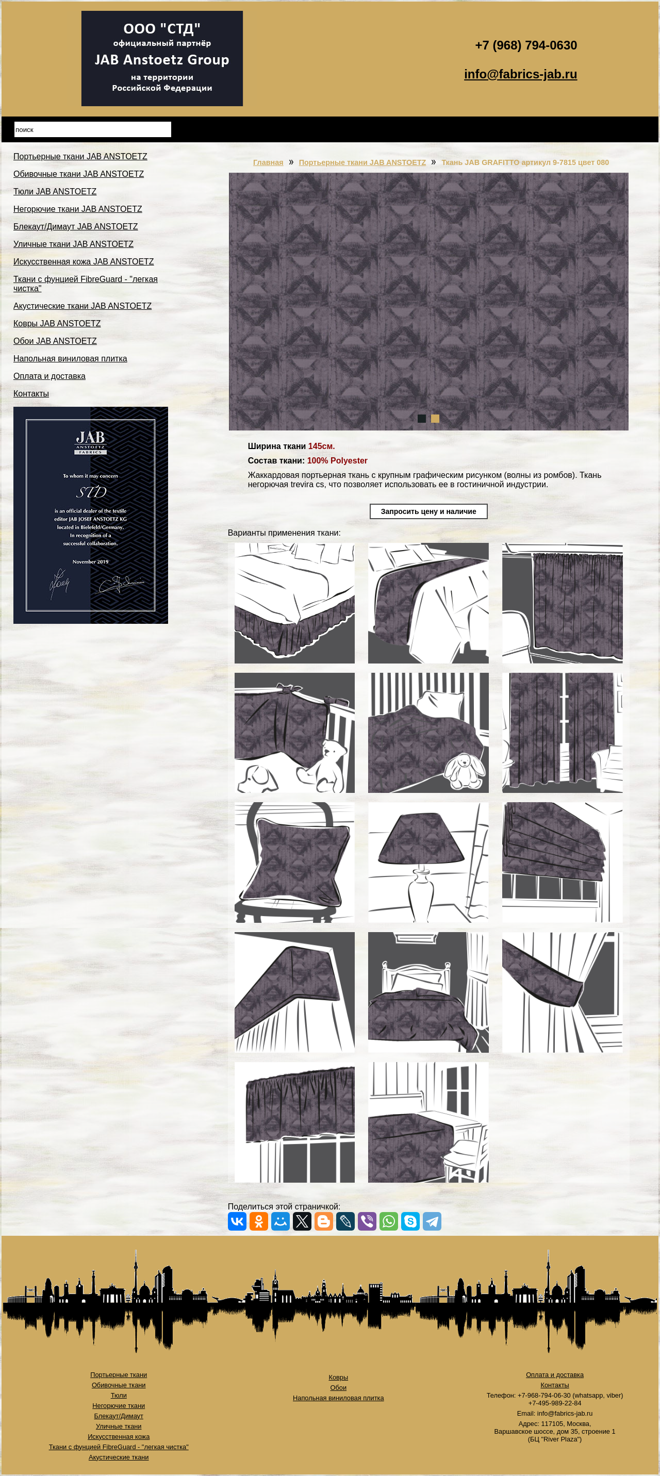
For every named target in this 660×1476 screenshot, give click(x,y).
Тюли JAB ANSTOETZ (54, 191)
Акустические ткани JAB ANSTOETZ (82, 306)
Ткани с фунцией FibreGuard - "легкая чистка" (119, 1447)
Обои (339, 1387)
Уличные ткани (119, 1426)
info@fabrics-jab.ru (520, 74)
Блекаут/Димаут (118, 1416)
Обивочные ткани (119, 1385)
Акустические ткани (119, 1457)
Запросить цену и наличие (428, 511)
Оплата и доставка (49, 376)
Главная (268, 162)
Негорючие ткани (118, 1405)
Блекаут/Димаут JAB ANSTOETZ (75, 226)
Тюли (119, 1395)
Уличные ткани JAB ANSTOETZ (73, 244)
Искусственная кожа (119, 1436)
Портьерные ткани (118, 1375)
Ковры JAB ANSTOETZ (57, 323)
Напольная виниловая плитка (70, 358)
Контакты (31, 393)
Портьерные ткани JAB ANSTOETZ (80, 156)
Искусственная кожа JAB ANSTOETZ (83, 261)
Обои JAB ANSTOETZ (55, 341)
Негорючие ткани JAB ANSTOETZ (77, 209)
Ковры (338, 1377)
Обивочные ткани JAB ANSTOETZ (78, 174)
